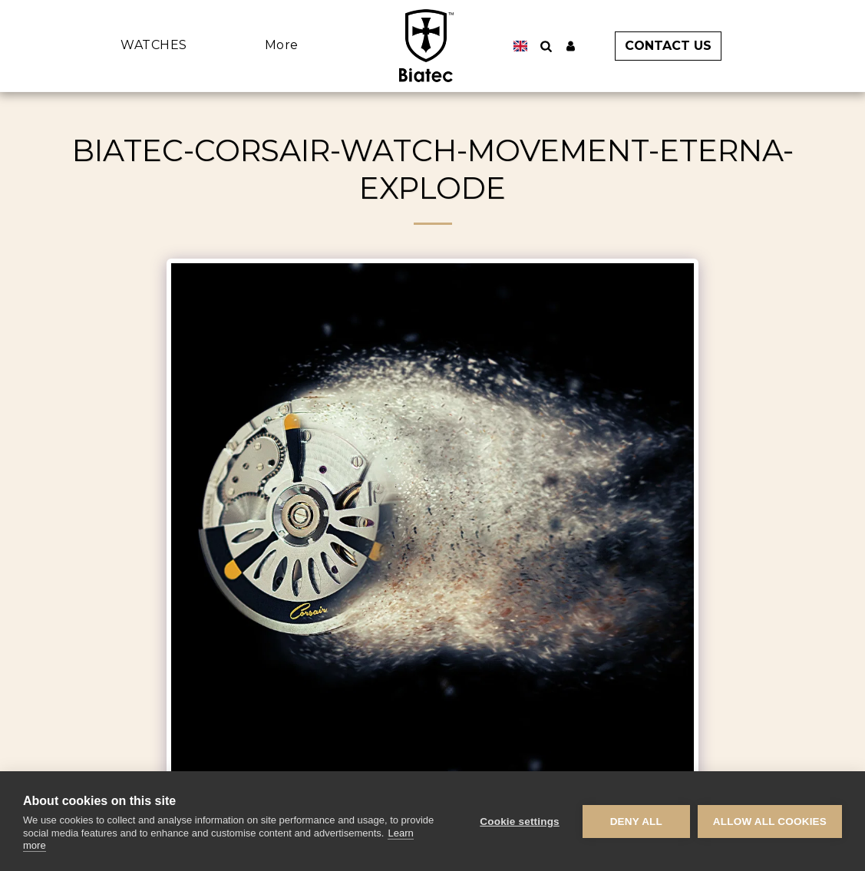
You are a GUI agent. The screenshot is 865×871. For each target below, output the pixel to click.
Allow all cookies (770, 821)
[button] (663, 46)
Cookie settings (520, 821)
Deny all (636, 821)
